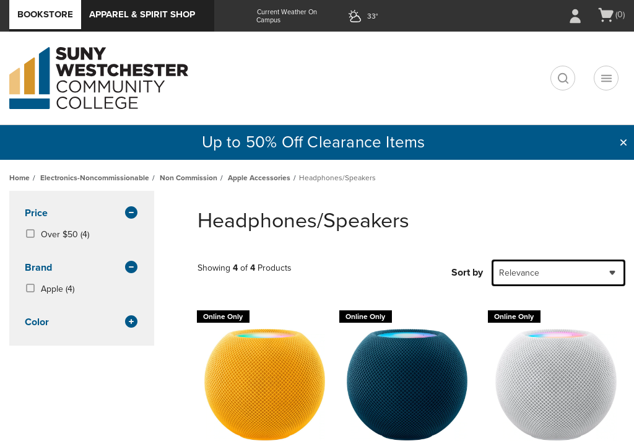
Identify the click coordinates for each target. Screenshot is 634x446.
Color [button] (82, 322)
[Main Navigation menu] (606, 78)
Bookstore (45, 14)
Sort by (467, 272)
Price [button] (82, 213)
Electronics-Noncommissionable (94, 177)
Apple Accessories (259, 177)
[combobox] (558, 273)
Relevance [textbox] (519, 273)
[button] (623, 142)
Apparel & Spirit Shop (142, 14)
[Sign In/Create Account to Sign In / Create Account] (575, 16)
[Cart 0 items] (611, 14)
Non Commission (188, 177)
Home (19, 177)
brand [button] (82, 268)
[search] (562, 78)
